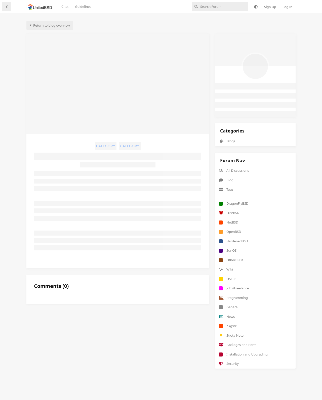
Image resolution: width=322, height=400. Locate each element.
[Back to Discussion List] (6, 6)
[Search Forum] (220, 6)
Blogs (227, 141)
